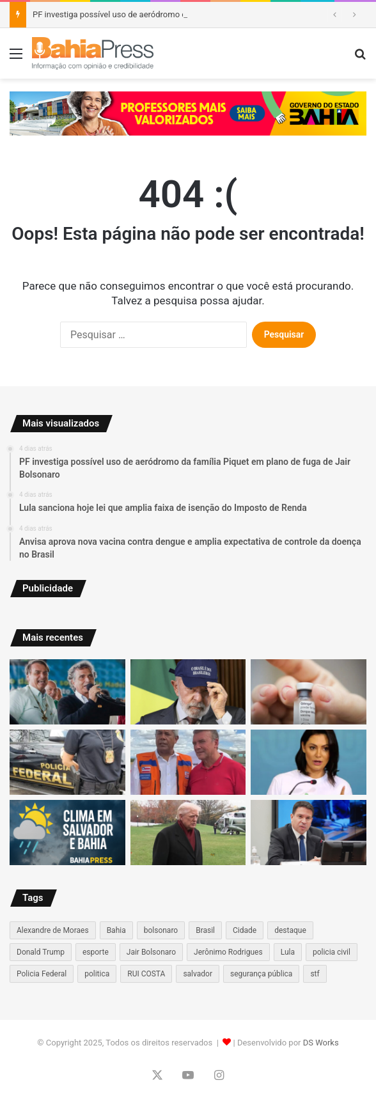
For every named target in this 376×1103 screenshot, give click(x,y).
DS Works (321, 1042)
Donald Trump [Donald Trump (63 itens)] (41, 952)
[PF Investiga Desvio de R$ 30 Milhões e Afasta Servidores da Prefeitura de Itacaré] (67, 762)
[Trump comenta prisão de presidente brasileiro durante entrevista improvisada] (188, 832)
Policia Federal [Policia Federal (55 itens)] (42, 973)
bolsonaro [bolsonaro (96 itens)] (161, 930)
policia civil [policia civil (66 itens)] (331, 952)
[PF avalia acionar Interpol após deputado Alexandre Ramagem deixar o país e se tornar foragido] (308, 832)
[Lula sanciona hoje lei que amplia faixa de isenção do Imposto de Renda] (188, 691)
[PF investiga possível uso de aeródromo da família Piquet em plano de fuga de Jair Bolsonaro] (67, 691)
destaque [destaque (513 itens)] (290, 930)
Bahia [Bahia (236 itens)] (116, 930)
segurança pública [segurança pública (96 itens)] (261, 973)
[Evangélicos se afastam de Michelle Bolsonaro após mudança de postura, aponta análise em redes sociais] (308, 762)
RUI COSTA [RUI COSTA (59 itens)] (146, 973)
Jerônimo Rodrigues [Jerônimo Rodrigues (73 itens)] (228, 952)
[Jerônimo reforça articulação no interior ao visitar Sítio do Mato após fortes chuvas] (188, 762)
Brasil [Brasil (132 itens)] (205, 930)
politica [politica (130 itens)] (96, 973)
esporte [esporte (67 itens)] (95, 952)
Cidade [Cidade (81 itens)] (244, 930)
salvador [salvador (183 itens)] (197, 973)
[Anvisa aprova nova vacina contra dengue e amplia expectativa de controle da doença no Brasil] (308, 691)
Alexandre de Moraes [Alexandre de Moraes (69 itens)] (53, 930)
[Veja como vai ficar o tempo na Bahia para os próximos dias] (67, 832)
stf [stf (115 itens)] (314, 973)
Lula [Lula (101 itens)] (288, 952)
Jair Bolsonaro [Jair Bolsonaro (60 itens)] (151, 952)
